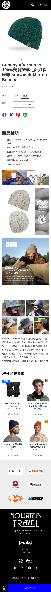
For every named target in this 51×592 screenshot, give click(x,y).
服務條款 (16, 578)
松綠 (25, 96)
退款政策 (35, 578)
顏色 (4, 96)
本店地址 (25, 549)
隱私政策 (25, 578)
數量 (4, 103)
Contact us (25, 552)
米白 (17, 96)
